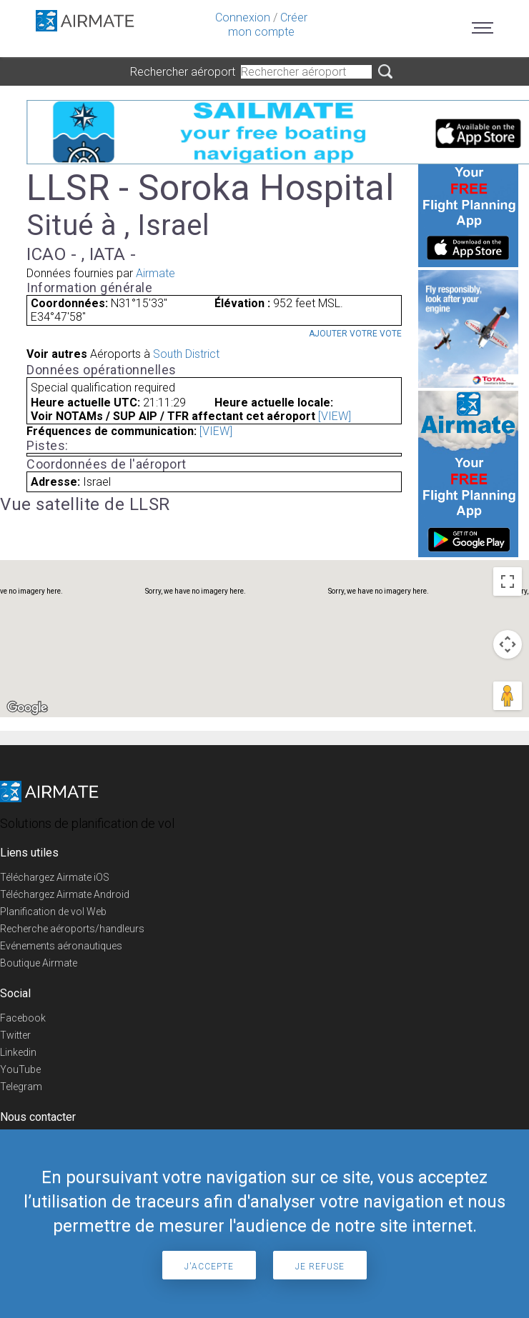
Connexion (242, 17)
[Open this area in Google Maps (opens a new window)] (27, 708)
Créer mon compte (267, 25)
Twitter (15, 1035)
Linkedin (18, 1052)
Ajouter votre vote (355, 334)
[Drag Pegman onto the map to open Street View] (507, 696)
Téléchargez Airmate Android (64, 894)
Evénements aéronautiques (61, 946)
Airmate (155, 273)
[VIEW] (334, 416)
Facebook (23, 1018)
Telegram (21, 1086)
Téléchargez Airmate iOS (54, 877)
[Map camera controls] (507, 644)
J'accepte (209, 1267)
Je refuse (320, 1267)
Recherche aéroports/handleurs (72, 928)
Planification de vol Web (53, 911)
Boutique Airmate (38, 963)
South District (186, 354)
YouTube (20, 1069)
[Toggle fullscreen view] (507, 581)
